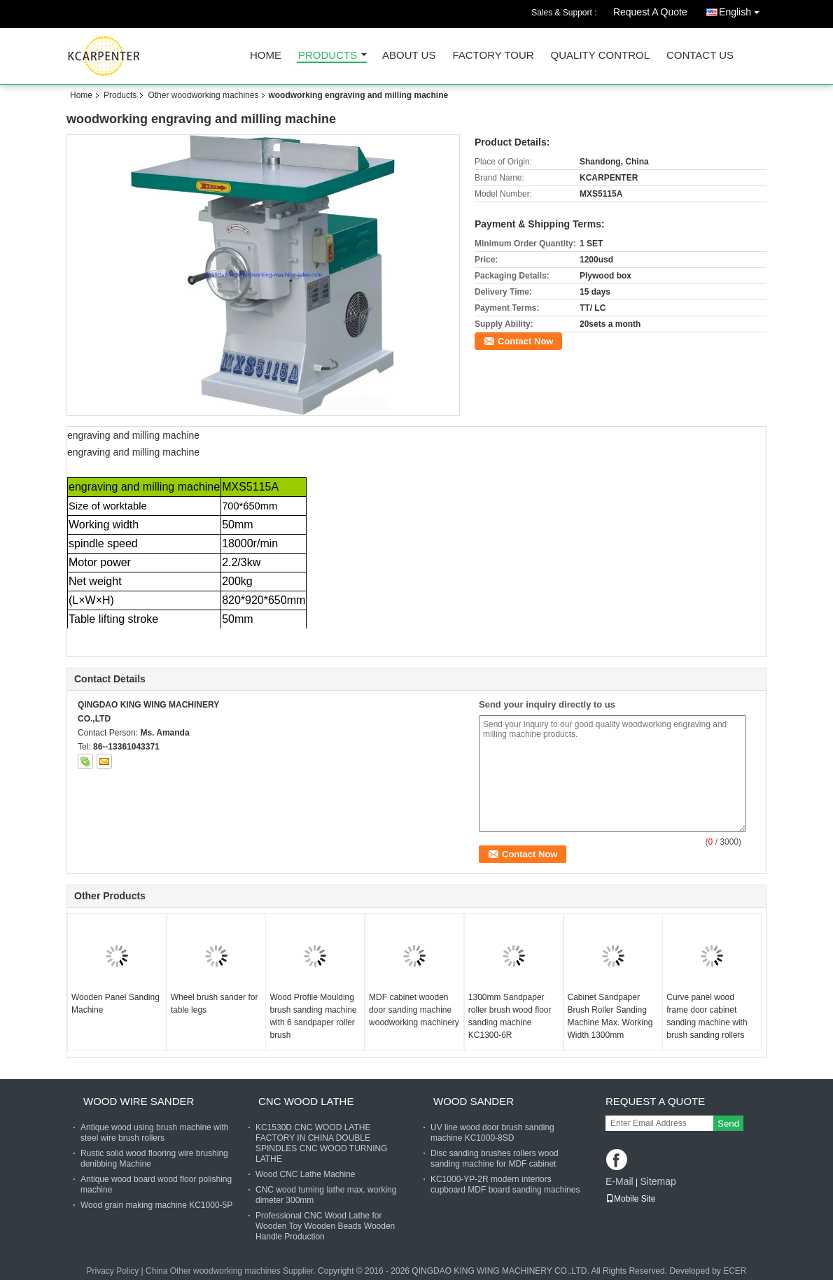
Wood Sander (473, 1101)
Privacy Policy (112, 1271)
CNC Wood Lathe (306, 1101)
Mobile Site (630, 1199)
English (742, 9)
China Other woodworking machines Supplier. (232, 1271)
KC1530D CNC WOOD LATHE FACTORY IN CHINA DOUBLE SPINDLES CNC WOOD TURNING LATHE (321, 1143)
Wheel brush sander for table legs (214, 1003)
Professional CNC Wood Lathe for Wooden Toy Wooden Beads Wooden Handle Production (325, 1226)
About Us (408, 55)
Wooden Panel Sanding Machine (115, 1003)
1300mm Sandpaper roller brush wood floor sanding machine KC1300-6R (510, 1016)
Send (728, 1123)
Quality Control (600, 55)
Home (265, 55)
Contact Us (700, 55)
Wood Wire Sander (138, 1101)
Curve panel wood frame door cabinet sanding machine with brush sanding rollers (706, 1016)
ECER (734, 1271)
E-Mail (620, 1181)
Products (327, 55)
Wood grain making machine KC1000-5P (156, 1205)
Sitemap (658, 1181)
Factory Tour (492, 55)
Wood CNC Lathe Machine (305, 1174)
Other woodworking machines (203, 95)
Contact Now (525, 341)
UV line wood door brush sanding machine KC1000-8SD (492, 1133)
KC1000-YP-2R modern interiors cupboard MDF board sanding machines (505, 1184)
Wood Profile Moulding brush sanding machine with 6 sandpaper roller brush (313, 1016)
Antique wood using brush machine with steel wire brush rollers (154, 1133)
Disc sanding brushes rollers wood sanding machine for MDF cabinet (494, 1158)
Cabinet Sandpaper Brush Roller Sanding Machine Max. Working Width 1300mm (610, 1016)
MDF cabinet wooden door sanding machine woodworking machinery (414, 1009)
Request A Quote (650, 11)
